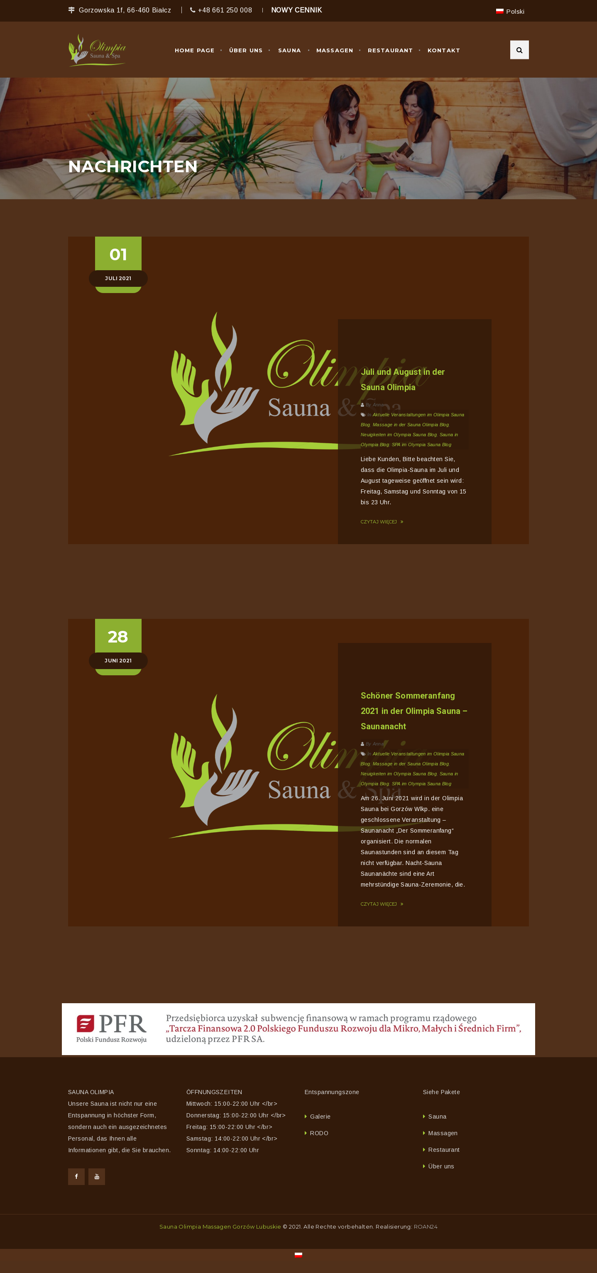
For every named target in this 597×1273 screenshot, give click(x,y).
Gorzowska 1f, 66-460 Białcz (125, 10)
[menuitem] (510, 11)
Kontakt (444, 50)
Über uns (246, 50)
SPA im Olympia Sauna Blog (421, 444)
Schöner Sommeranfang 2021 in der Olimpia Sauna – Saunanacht (414, 711)
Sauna (289, 50)
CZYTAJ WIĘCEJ (382, 522)
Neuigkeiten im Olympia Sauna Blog (399, 434)
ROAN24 (426, 1226)
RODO (319, 1133)
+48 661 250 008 (225, 10)
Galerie (320, 1116)
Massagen (334, 50)
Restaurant (390, 50)
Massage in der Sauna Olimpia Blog (411, 424)
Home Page (195, 50)
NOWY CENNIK (296, 10)
